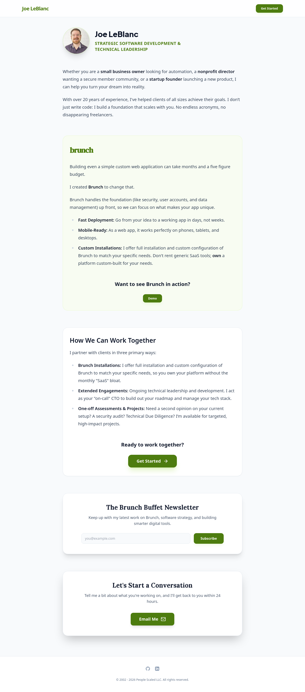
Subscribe (209, 538)
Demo (152, 298)
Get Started (269, 8)
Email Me (152, 619)
